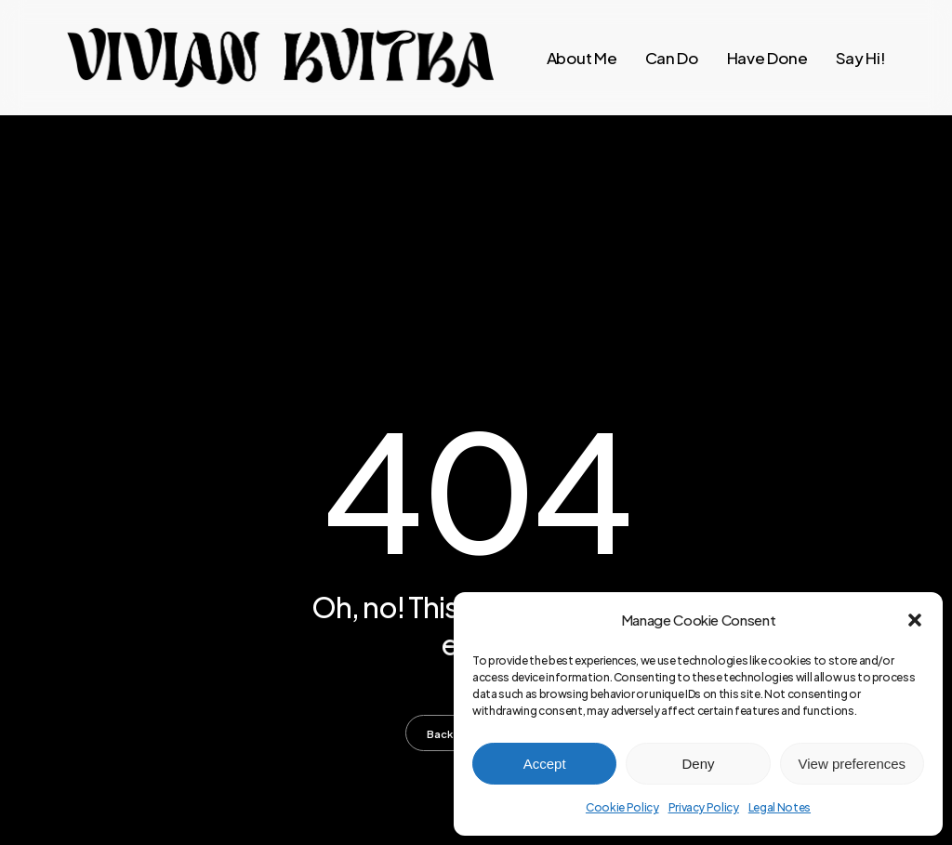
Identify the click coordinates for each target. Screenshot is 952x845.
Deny (697, 764)
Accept (544, 764)
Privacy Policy (703, 807)
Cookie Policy (622, 807)
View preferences (852, 764)
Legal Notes (779, 807)
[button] (915, 620)
